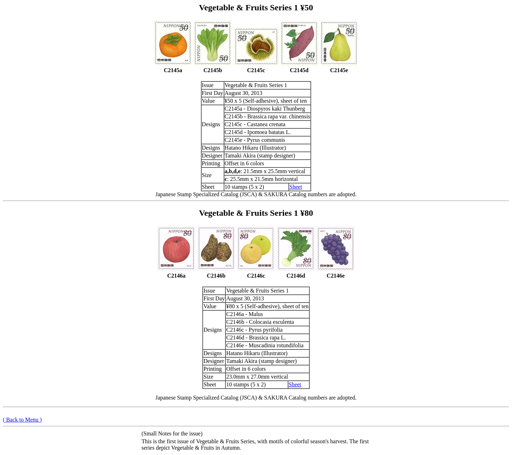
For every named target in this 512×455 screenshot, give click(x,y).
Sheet (295, 187)
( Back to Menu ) (22, 420)
